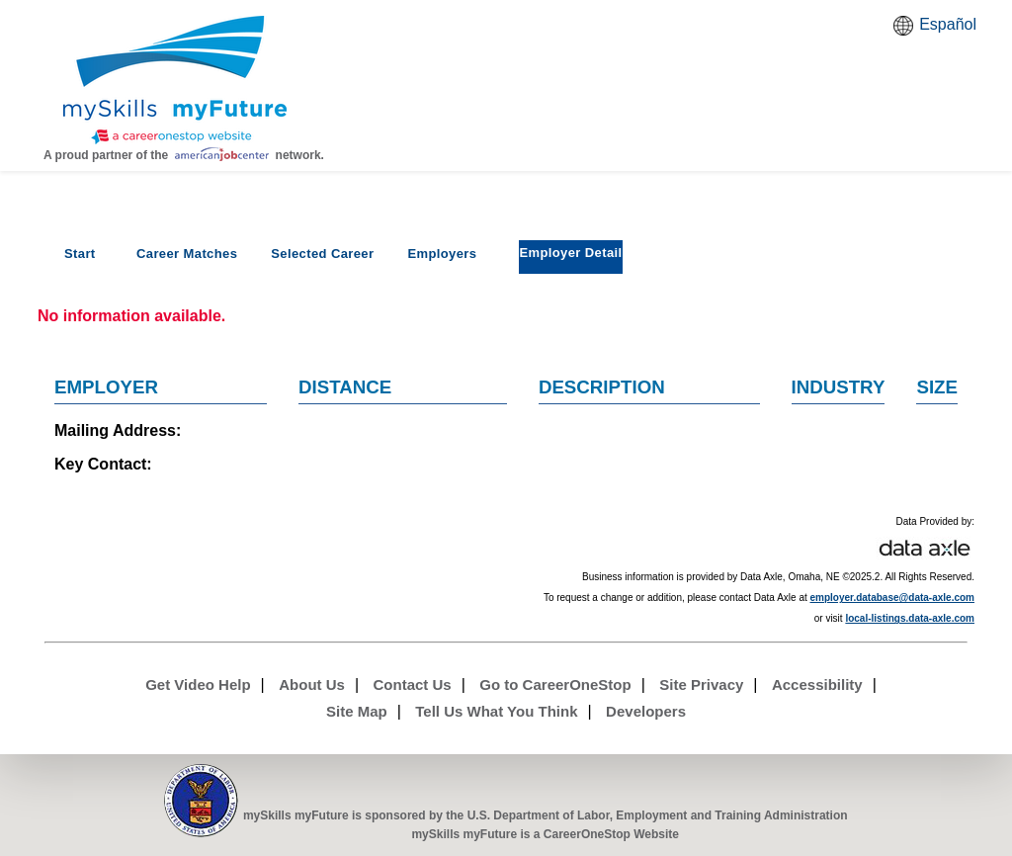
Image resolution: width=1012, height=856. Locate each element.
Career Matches (186, 253)
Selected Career (322, 253)
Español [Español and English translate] (947, 24)
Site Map (356, 711)
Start (80, 253)
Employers (441, 253)
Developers (646, 711)
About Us (312, 684)
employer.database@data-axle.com (892, 597)
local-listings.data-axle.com (909, 618)
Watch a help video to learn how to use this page (956, 117)
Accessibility (817, 684)
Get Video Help (197, 684)
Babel (906, 31)
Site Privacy (701, 684)
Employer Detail (570, 252)
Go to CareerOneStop (555, 684)
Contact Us (413, 684)
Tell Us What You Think (496, 711)
